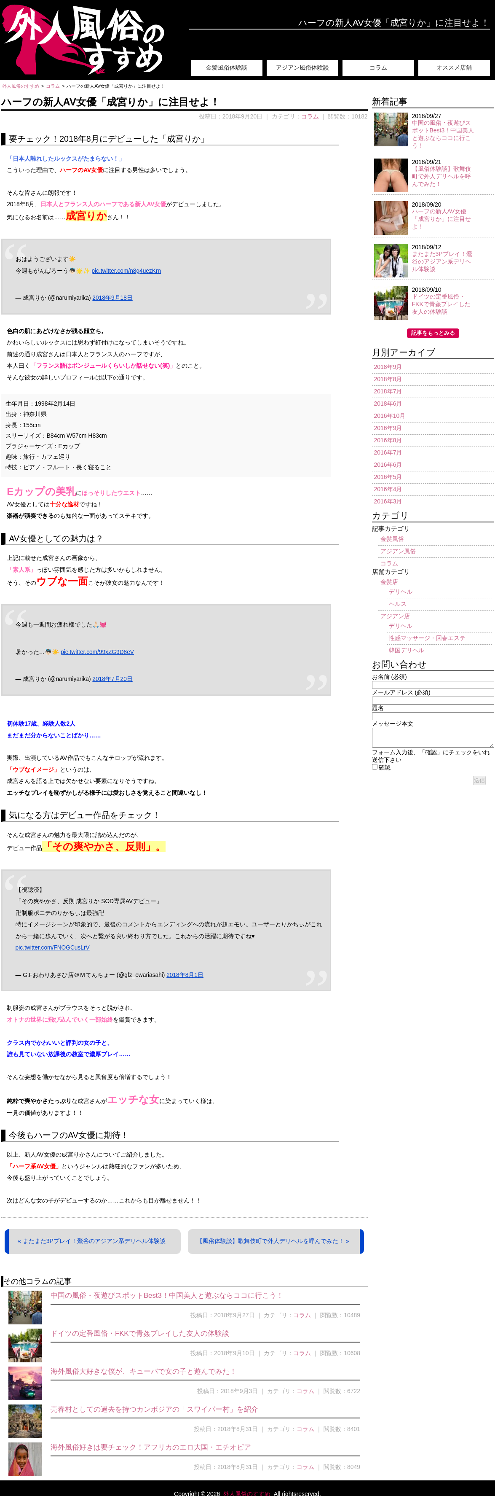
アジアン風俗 (398, 551)
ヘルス (398, 603)
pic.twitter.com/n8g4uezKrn (126, 271)
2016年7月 (388, 452)
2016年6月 (388, 464)
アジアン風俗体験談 (302, 67)
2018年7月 (388, 391)
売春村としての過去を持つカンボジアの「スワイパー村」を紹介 (154, 1409)
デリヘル (400, 591)
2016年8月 (388, 440)
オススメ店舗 (454, 67)
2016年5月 (388, 477)
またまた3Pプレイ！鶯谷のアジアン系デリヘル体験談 (442, 261)
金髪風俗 (392, 538)
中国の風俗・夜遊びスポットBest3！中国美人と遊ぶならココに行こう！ (167, 1296)
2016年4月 (388, 489)
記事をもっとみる (433, 333)
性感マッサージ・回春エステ (427, 638)
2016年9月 (388, 428)
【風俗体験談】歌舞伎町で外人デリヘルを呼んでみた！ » (273, 1241)
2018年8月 (388, 379)
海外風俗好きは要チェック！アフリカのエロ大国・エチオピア (151, 1447)
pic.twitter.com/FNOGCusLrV (53, 947)
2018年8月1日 (184, 975)
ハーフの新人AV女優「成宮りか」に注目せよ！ (441, 219)
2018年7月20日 (112, 679)
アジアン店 (395, 616)
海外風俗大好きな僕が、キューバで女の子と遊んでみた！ (144, 1371)
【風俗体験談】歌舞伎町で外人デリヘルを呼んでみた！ (441, 176)
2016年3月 (388, 501)
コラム (378, 67)
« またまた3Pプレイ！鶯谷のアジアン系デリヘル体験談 (92, 1241)
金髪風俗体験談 (226, 67)
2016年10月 (390, 415)
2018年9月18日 (112, 298)
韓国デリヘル (406, 650)
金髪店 (389, 581)
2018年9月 (388, 366)
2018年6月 (388, 403)
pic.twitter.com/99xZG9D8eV (97, 652)
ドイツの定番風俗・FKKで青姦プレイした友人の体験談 (140, 1333)
